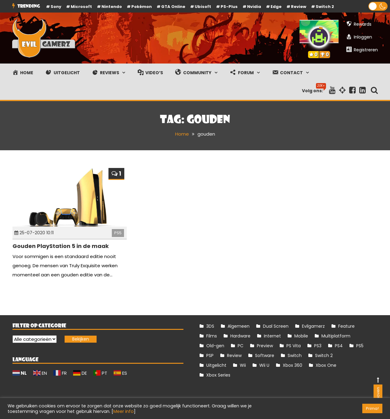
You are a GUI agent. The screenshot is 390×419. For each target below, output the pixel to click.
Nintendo (111, 6)
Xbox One (326, 365)
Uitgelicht (216, 365)
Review (234, 355)
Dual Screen (276, 326)
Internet (272, 336)
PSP (210, 355)
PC (240, 346)
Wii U (264, 365)
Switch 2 (325, 6)
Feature (346, 326)
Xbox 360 (292, 365)
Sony (56, 6)
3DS (210, 326)
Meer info (123, 411)
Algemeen (239, 326)
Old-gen (215, 346)
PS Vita (293, 346)
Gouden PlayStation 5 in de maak (60, 246)
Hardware (240, 336)
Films (211, 336)
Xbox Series (218, 375)
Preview (265, 346)
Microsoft (81, 6)
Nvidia (254, 6)
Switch (295, 355)
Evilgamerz (313, 326)
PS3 (317, 346)
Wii (243, 365)
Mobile (301, 336)
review (298, 6)
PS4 (339, 346)
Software (264, 355)
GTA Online (173, 6)
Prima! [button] (372, 408)
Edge (276, 6)
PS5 (118, 233)
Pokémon (141, 6)
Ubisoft (203, 6)
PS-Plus (229, 6)
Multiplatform (335, 336)
